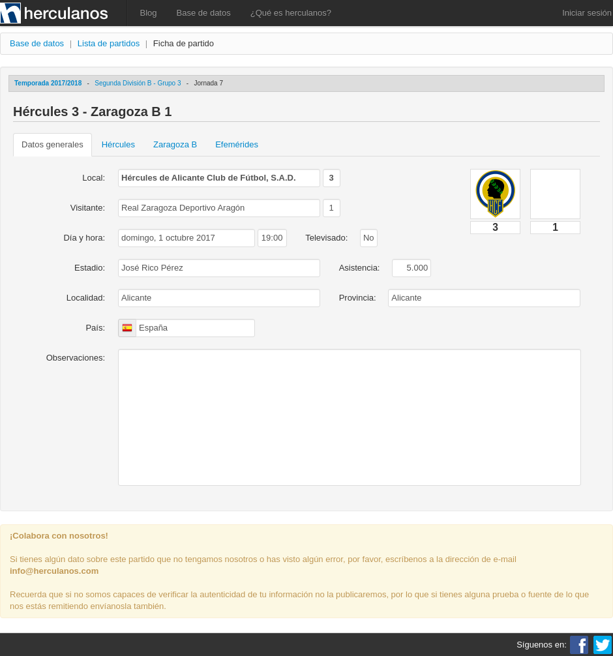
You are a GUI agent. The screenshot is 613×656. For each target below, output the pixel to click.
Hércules (118, 144)
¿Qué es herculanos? (290, 13)
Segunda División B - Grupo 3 (138, 83)
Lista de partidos (109, 43)
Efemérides (236, 144)
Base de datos (204, 13)
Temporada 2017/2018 (48, 83)
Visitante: (87, 208)
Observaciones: (75, 358)
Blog (148, 13)
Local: (93, 178)
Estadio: (89, 268)
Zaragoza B (175, 144)
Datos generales (52, 144)
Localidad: (86, 298)
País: (95, 328)
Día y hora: (84, 238)
